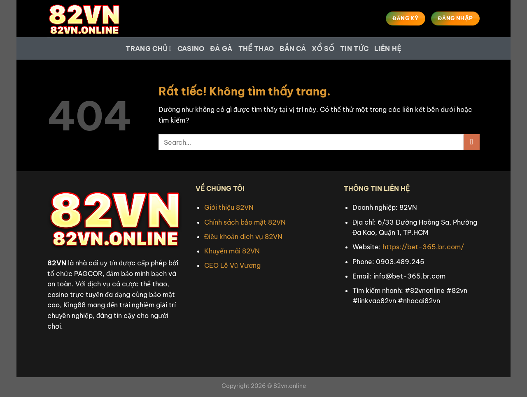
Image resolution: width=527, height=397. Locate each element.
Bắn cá (293, 48)
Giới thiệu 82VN (229, 207)
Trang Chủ (148, 48)
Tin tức (354, 48)
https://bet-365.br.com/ (423, 247)
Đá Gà (221, 48)
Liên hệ (387, 48)
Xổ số (323, 48)
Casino (191, 48)
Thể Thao (256, 48)
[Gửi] (472, 142)
